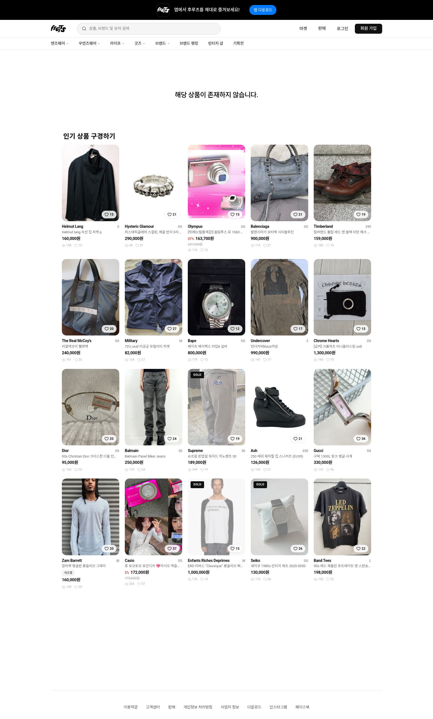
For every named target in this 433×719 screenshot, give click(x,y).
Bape (192, 341)
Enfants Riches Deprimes (208, 560)
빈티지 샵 (215, 43)
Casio (129, 560)
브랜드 (162, 43)
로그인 (342, 28)
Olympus (195, 226)
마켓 (303, 28)
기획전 (238, 43)
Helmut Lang (72, 226)
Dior (65, 450)
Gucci (318, 450)
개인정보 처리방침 (197, 707)
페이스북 (302, 707)
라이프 (117, 43)
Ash (254, 450)
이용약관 (131, 707)
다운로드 (254, 707)
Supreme (195, 450)
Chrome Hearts (326, 341)
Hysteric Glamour (139, 226)
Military (131, 341)
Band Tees (322, 560)
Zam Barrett (72, 560)
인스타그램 (278, 707)
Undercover (260, 341)
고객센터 (153, 707)
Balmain (131, 450)
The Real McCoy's (76, 341)
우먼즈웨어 (89, 43)
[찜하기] (109, 214)
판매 (322, 28)
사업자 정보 (230, 707)
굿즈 (139, 43)
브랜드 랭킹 (189, 43)
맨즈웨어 (60, 43)
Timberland (323, 226)
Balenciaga (260, 226)
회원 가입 (368, 28)
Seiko (255, 560)
